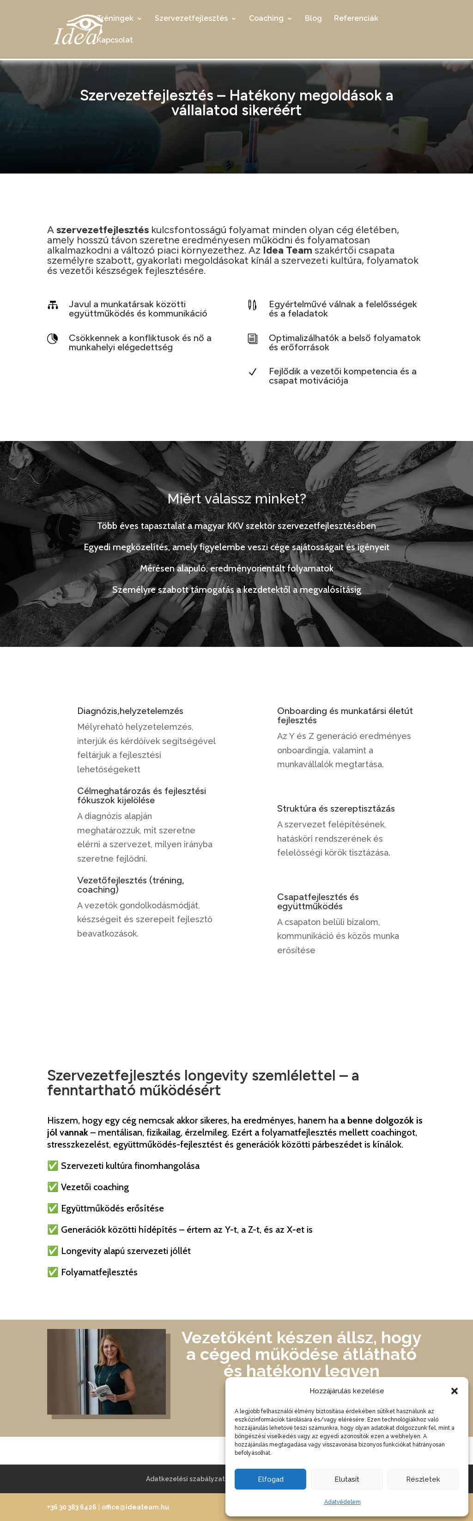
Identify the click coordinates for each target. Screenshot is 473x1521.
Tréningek (115, 19)
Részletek (423, 1479)
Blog (313, 19)
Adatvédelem (342, 1502)
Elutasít (346, 1479)
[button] (454, 1391)
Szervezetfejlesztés (191, 19)
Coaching (266, 19)
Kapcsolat (115, 40)
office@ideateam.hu (135, 1507)
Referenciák (356, 19)
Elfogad (271, 1479)
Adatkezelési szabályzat (185, 1479)
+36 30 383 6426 (72, 1507)
